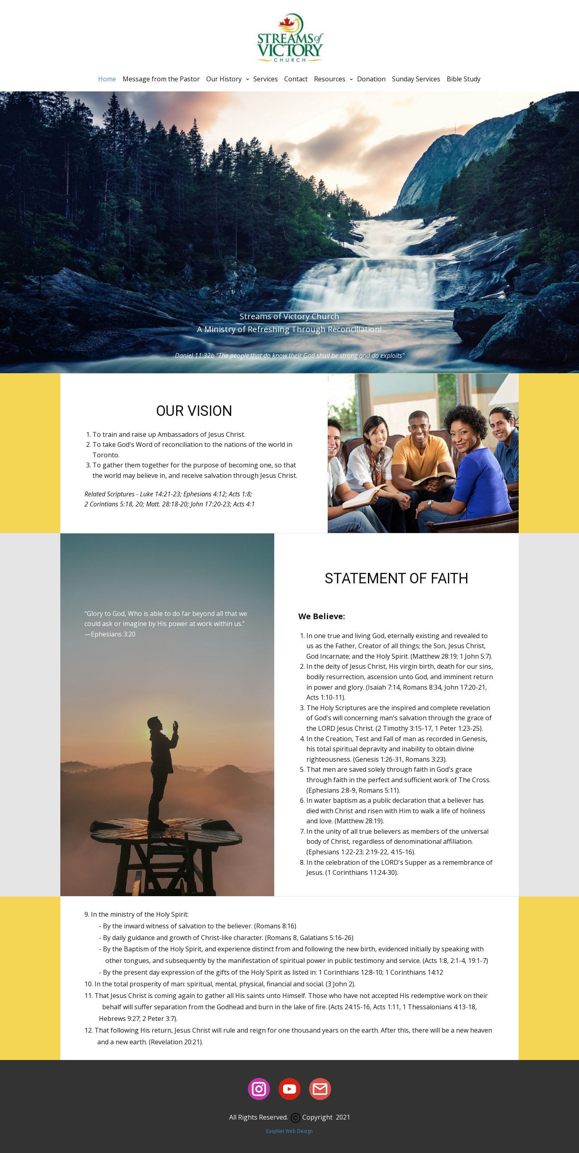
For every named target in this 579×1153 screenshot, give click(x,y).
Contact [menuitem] (296, 78)
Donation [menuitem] (371, 78)
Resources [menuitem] (329, 78)
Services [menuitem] (265, 78)
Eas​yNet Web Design (289, 1131)
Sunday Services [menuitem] (416, 78)
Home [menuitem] (107, 78)
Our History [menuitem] (224, 78)
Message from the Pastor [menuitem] (161, 78)
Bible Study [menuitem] (463, 78)
